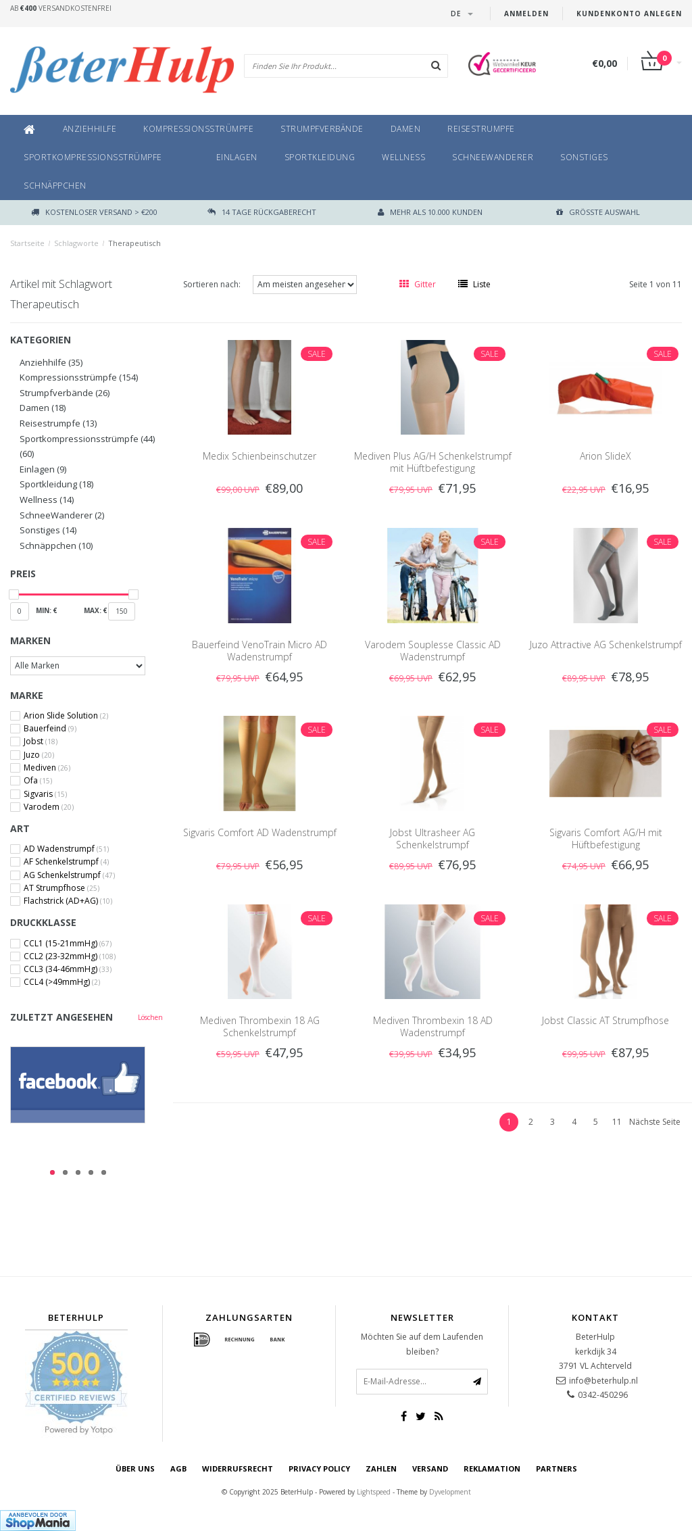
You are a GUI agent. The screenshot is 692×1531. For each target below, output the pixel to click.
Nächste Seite (655, 1121)
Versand (430, 1468)
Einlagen (236, 157)
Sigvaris (45, 794)
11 (617, 1121)
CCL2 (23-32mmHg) (70, 956)
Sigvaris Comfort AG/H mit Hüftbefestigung (605, 838)
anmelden (526, 13)
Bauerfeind (50, 728)
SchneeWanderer (492, 157)
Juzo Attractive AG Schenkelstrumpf (606, 644)
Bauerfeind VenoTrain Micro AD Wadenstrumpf (259, 650)
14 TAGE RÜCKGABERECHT (261, 212)
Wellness (403, 157)
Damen (406, 129)
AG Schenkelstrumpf (69, 875)
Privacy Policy (319, 1468)
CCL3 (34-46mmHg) (68, 969)
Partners (556, 1468)
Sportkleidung (320, 157)
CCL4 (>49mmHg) (62, 982)
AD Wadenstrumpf (66, 849)
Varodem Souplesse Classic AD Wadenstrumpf (433, 650)
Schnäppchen (55, 185)
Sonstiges (584, 157)
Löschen (150, 1017)
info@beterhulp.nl (603, 1380)
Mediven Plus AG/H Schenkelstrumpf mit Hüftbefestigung (433, 462)
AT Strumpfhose (61, 888)
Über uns (135, 1468)
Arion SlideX (605, 455)
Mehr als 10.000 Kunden (430, 212)
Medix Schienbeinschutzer (259, 455)
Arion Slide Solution (66, 716)
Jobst (40, 741)
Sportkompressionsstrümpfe (93, 157)
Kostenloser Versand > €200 (94, 212)
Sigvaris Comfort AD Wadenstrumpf (260, 832)
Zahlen (381, 1468)
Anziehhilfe (90, 129)
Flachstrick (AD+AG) (68, 901)
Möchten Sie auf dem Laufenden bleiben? (422, 1344)
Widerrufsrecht (237, 1468)
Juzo (39, 755)
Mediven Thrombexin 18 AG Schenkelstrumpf (260, 1026)
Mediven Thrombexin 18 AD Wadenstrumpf (433, 1026)
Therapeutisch (134, 243)
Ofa (38, 780)
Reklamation (492, 1468)
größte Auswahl (598, 212)
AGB (178, 1468)
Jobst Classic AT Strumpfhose (605, 1020)
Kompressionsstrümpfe (198, 129)
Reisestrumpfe (481, 129)
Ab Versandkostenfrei (61, 8)
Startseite (27, 243)
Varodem (49, 807)
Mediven (47, 768)
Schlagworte (76, 243)
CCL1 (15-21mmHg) (68, 943)
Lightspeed (374, 1492)
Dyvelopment (450, 1492)
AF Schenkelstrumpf (66, 862)
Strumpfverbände (322, 129)
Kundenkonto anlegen (629, 13)
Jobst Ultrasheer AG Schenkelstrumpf (432, 838)
